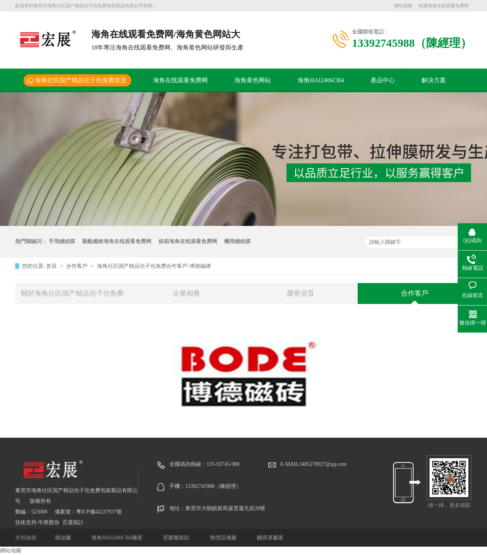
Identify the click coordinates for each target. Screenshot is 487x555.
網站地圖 (403, 5)
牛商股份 (48, 522)
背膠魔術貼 (177, 538)
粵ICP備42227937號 (99, 512)
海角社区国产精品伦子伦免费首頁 (80, 80)
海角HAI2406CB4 (321, 80)
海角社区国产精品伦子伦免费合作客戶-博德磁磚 (154, 266)
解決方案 (434, 80)
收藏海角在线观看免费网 (444, 5)
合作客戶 (77, 266)
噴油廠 (64, 538)
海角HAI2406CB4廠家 (117, 538)
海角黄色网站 (252, 80)
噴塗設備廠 (224, 538)
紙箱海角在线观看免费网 (188, 241)
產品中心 (383, 80)
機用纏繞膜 (237, 241)
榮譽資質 (300, 293)
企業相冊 (186, 293)
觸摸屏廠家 (270, 538)
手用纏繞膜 (62, 241)
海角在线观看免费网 (180, 80)
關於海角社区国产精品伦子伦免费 (72, 293)
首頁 (52, 266)
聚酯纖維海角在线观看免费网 (116, 241)
